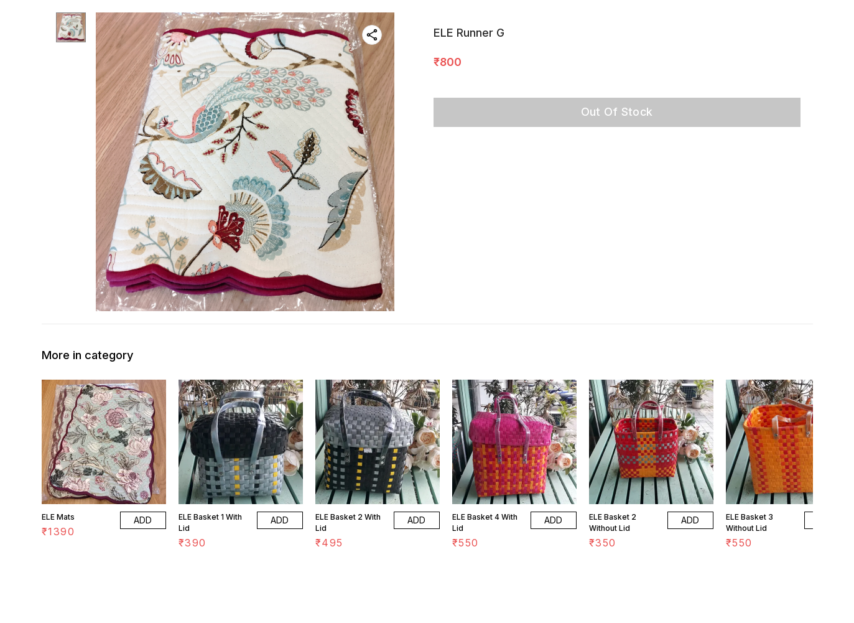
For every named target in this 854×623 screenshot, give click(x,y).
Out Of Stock (617, 111)
